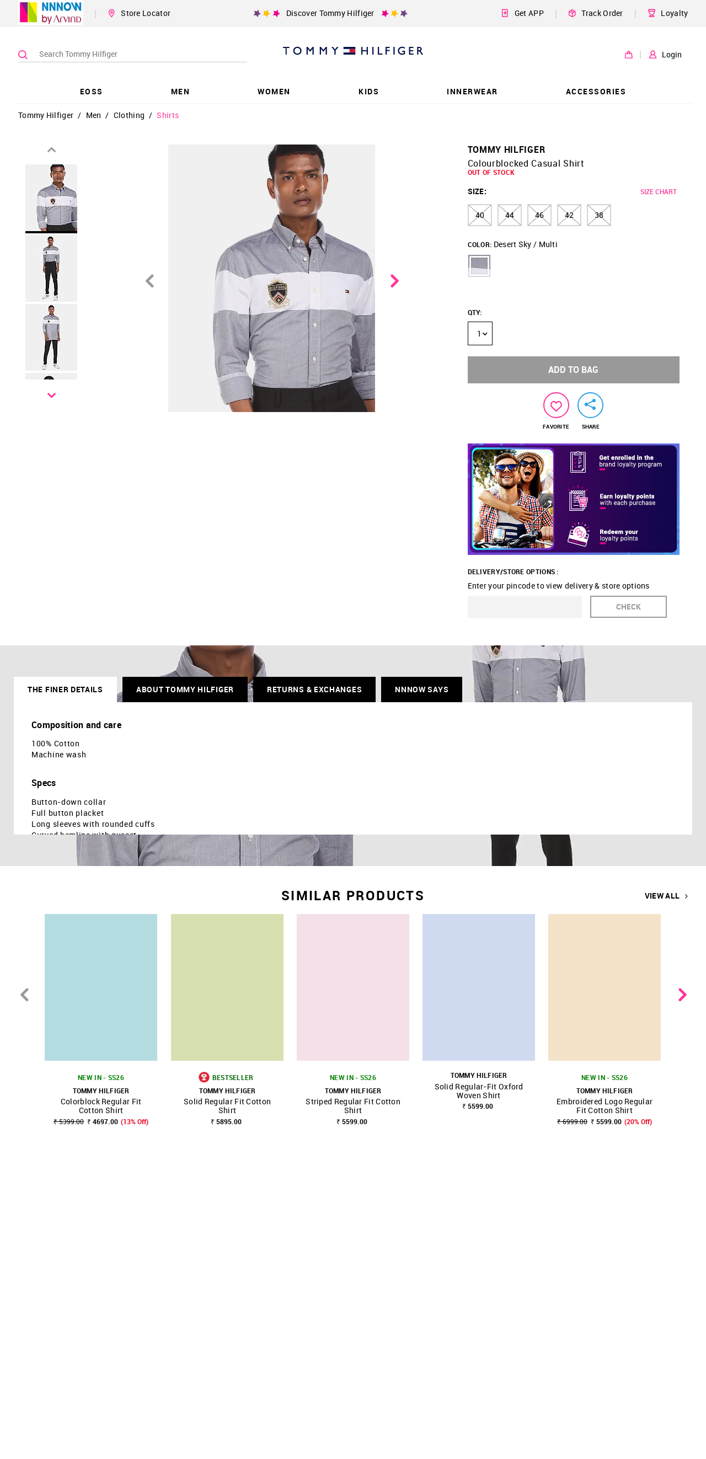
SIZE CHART (658, 191)
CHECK (628, 606)
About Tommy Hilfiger (185, 689)
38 (599, 215)
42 (569, 215)
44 (509, 215)
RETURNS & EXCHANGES (314, 689)
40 (479, 215)
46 (539, 215)
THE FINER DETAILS (65, 689)
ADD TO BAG (573, 370)
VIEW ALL (666, 895)
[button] (479, 266)
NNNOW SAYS (421, 689)
